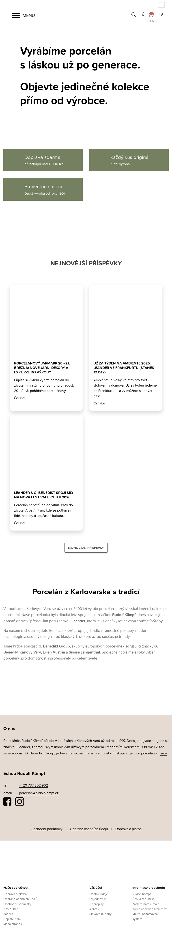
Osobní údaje (98, 894)
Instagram (19, 802)
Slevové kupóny (100, 914)
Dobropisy (96, 903)
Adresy (94, 909)
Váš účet (95, 887)
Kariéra (8, 914)
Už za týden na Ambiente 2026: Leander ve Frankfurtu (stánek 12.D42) (123, 368)
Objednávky (97, 899)
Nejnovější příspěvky (86, 547)
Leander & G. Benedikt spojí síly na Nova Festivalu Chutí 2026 (43, 495)
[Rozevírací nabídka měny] (161, 15)
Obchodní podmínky (46, 828)
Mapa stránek (12, 924)
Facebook (7, 802)
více (163, 753)
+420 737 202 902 (33, 785)
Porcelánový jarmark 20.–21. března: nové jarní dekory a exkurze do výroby (42, 368)
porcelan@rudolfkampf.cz (39, 792)
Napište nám (12, 919)
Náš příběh (11, 909)
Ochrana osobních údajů (89, 828)
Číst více (20, 398)
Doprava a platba (128, 828)
